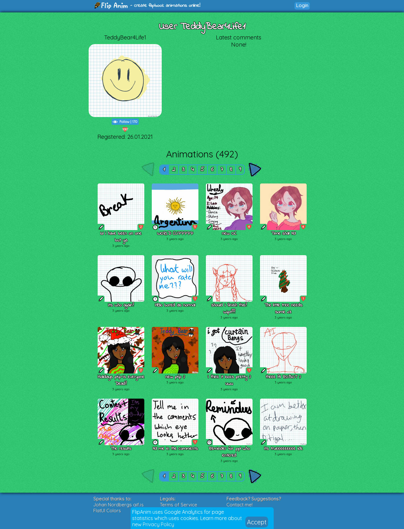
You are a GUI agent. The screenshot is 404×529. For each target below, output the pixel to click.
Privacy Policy (158, 524)
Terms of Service (178, 505)
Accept (257, 522)
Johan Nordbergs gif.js (118, 505)
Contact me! (239, 505)
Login (302, 5)
